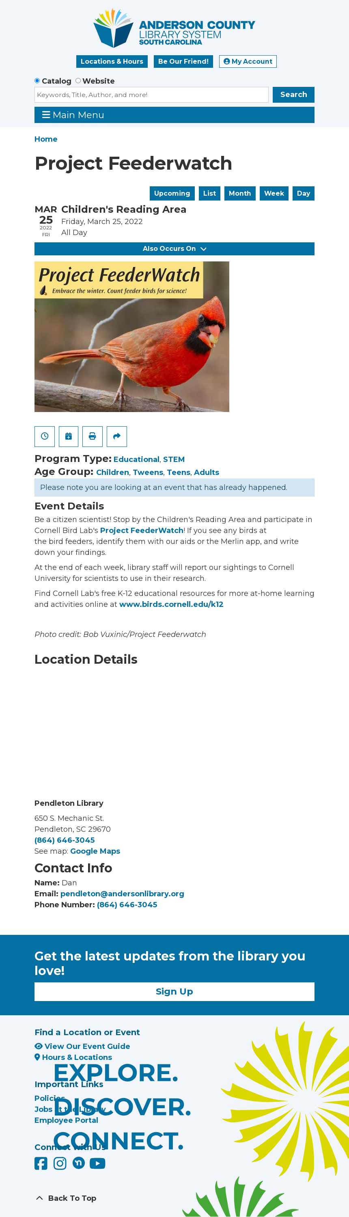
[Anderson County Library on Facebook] (42, 1166)
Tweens (148, 472)
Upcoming (172, 193)
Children (112, 472)
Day (303, 193)
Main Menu (73, 115)
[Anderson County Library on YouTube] (97, 1166)
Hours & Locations (73, 1057)
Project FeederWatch (141, 530)
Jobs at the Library (70, 1109)
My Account (248, 61)
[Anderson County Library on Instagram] (61, 1166)
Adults (206, 472)
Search (293, 94)
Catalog (56, 81)
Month (240, 193)
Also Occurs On (174, 248)
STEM (174, 459)
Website (98, 81)
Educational (136, 459)
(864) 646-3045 (64, 840)
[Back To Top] (174, 1198)
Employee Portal (66, 1120)
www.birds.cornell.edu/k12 (171, 604)
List (209, 193)
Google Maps (95, 851)
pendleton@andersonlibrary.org (122, 893)
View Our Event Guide (82, 1046)
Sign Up (174, 991)
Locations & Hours (112, 61)
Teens (178, 472)
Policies (49, 1098)
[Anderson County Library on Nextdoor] (78, 1162)
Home (46, 139)
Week (274, 193)
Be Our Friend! (183, 61)
